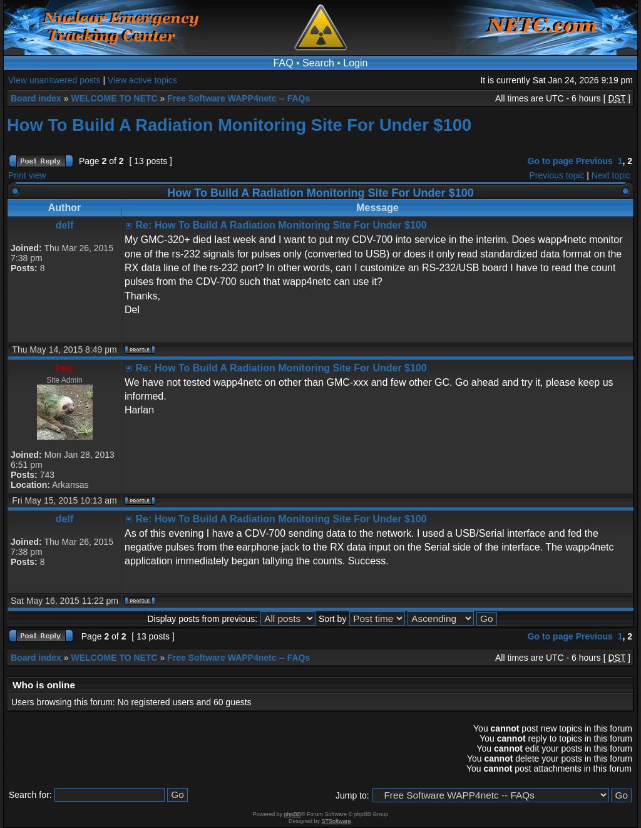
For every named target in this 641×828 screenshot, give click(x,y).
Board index (36, 98)
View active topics (142, 80)
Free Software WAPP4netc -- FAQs (238, 98)
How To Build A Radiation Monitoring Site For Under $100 (239, 125)
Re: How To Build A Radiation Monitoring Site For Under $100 (280, 225)
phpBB (292, 814)
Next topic (611, 175)
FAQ (284, 63)
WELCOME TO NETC (114, 98)
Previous (594, 161)
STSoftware (336, 821)
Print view (27, 175)
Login (355, 63)
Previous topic (557, 175)
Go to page (550, 161)
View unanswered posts (54, 80)
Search (318, 63)
